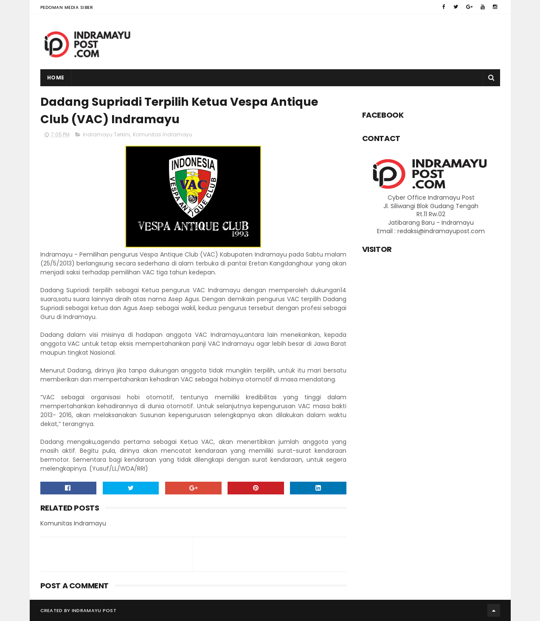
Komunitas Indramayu (162, 134)
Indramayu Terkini (106, 134)
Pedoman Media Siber (66, 7)
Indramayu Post (94, 610)
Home (56, 77)
